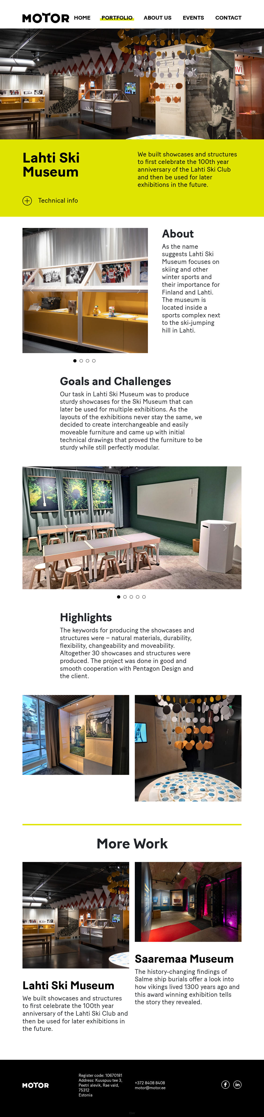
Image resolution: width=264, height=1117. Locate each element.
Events (193, 17)
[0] (75, 360)
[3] (94, 360)
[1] (82, 360)
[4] (144, 597)
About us (158, 17)
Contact (228, 17)
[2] (88, 360)
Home (82, 17)
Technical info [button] (50, 201)
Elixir (132, 1113)
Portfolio (117, 17)
